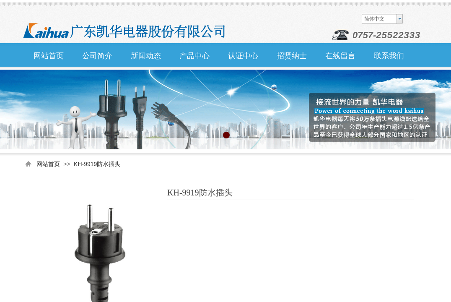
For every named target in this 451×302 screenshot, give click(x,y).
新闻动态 (146, 56)
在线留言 (340, 56)
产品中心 (194, 56)
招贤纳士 (292, 56)
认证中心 (243, 56)
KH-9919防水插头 (97, 164)
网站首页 (49, 56)
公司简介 (97, 56)
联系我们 (389, 56)
